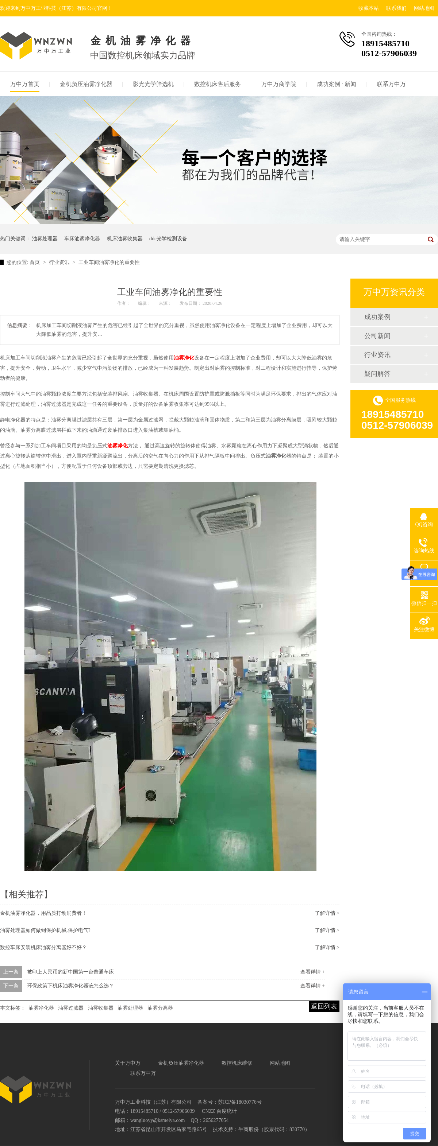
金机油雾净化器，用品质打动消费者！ (43, 913)
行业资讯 (60, 262)
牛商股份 (248, 1129)
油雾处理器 (45, 238)
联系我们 (396, 8)
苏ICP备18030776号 (240, 1102)
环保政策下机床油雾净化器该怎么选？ (70, 985)
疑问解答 (377, 373)
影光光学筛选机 (153, 84)
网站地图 (424, 8)
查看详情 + (312, 972)
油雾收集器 (101, 1008)
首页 (35, 262)
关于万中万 (128, 1063)
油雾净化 (184, 358)
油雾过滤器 (71, 1008)
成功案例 (377, 317)
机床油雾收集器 (125, 238)
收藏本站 (368, 8)
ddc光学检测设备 (168, 238)
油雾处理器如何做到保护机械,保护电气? (45, 930)
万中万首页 (24, 84)
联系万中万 (391, 84)
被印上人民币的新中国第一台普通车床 (70, 972)
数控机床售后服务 (217, 84)
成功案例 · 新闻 (336, 84)
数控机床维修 (237, 1063)
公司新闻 (377, 335)
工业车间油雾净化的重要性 (109, 262)
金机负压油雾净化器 (86, 84)
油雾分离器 (160, 1008)
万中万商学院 (278, 84)
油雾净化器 (41, 1008)
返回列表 (324, 1006)
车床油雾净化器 (82, 238)
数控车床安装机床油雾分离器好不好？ (43, 947)
